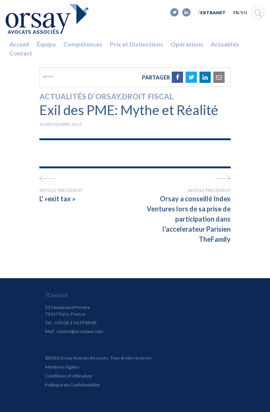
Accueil (19, 44)
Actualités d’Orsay (79, 96)
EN (244, 12)
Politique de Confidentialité (72, 385)
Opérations (187, 44)
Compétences (82, 44)
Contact (20, 53)
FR (236, 12)
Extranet (213, 12)
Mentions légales (62, 367)
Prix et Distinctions (136, 44)
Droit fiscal (148, 96)
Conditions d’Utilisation (68, 376)
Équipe (46, 44)
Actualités (225, 44)
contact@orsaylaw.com (79, 331)
